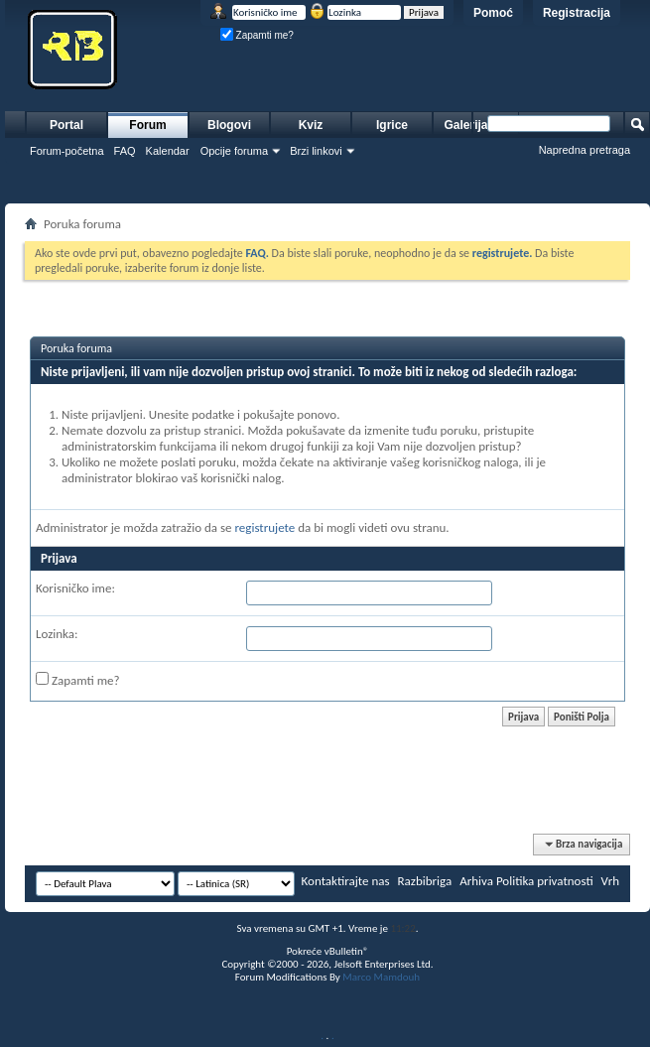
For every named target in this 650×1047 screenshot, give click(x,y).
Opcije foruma (234, 151)
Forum (147, 125)
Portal (66, 125)
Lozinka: (57, 633)
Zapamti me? (257, 35)
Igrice (392, 125)
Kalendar (168, 151)
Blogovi (229, 125)
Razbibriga (425, 880)
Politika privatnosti (544, 880)
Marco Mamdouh (381, 977)
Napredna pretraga (584, 150)
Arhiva (476, 880)
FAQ (125, 151)
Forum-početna (67, 151)
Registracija (576, 13)
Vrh (610, 880)
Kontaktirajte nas (346, 880)
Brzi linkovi (316, 151)
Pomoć (493, 13)
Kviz (311, 125)
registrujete (264, 527)
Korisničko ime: (75, 588)
